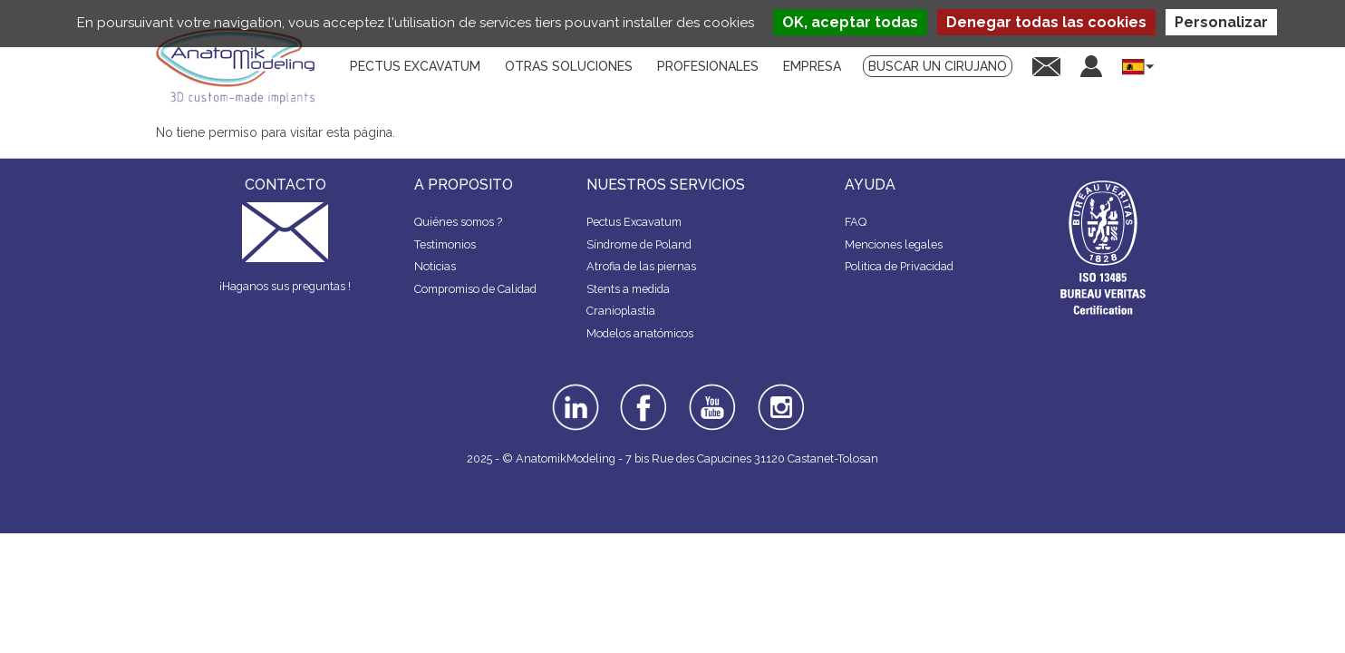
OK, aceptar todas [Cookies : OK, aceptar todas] (850, 22)
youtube (710, 390)
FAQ (855, 222)
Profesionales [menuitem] (708, 66)
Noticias (435, 266)
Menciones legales (894, 244)
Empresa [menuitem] (812, 66)
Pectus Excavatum (634, 222)
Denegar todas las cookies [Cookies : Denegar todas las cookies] (1046, 22)
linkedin (573, 390)
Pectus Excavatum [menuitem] (415, 66)
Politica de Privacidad (899, 266)
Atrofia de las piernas (641, 266)
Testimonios (445, 244)
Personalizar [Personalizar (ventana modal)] (1221, 22)
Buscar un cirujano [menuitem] (937, 66)
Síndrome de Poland (639, 244)
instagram (779, 396)
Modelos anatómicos (639, 333)
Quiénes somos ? (458, 222)
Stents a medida (628, 289)
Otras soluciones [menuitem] (569, 66)
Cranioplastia (620, 310)
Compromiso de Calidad (475, 289)
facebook (643, 390)
